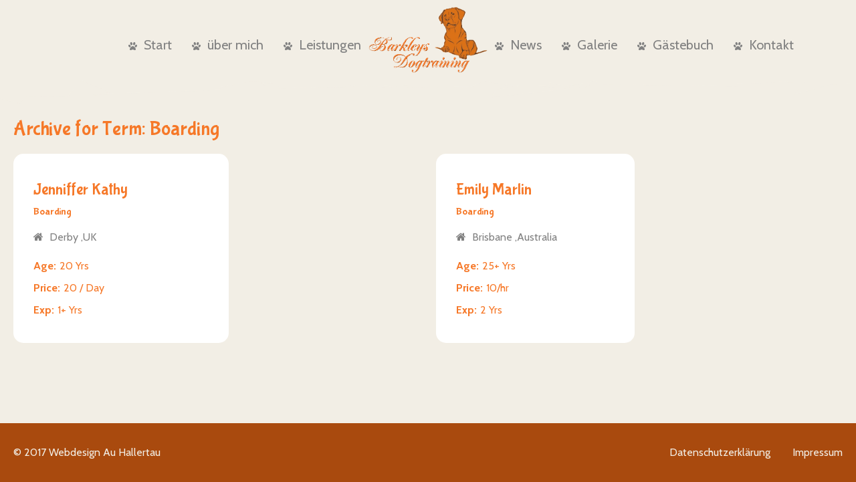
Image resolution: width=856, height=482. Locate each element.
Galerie (589, 45)
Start (150, 45)
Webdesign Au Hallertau (104, 452)
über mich (227, 45)
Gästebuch (675, 45)
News (518, 45)
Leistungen (322, 45)
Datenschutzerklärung (719, 452)
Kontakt (764, 45)
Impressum (817, 452)
